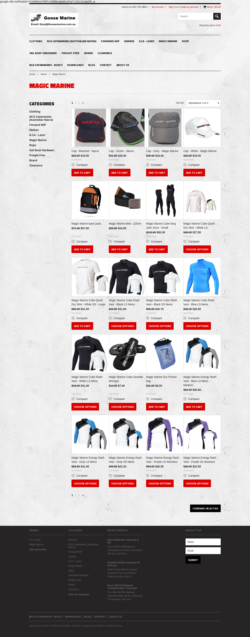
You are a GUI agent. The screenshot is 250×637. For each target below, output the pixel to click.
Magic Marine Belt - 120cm (125, 223)
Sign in (172, 7)
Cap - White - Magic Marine (200, 151)
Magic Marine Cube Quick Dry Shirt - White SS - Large (88, 302)
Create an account (188, 7)
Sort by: (180, 102)
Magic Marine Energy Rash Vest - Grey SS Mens (125, 459)
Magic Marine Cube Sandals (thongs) (126, 379)
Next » (83, 496)
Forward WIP (110, 41)
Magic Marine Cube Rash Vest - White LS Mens (86, 379)
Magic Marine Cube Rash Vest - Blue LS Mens (198, 302)
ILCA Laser (35, 539)
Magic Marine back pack (86, 223)
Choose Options (197, 249)
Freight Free (70, 53)
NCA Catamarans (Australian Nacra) (71, 41)
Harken (129, 41)
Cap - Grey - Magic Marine (162, 151)
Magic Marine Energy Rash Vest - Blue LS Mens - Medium (199, 381)
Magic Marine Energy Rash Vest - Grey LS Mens (87, 459)
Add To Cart (82, 173)
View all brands (37, 549)
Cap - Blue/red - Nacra (85, 151)
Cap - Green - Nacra (121, 151)
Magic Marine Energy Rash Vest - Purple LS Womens (162, 459)
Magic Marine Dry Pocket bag (161, 379)
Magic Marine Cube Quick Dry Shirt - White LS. (199, 225)
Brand (88, 53)
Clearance (105, 53)
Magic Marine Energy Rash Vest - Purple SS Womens (199, 459)
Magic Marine (168, 41)
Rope (185, 41)
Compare (82, 164)
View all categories (78, 594)
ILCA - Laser (146, 41)
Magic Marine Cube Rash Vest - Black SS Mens (161, 302)
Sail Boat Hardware (43, 53)
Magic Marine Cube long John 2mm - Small (161, 225)
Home (32, 74)
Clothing (35, 41)
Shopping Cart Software (93, 626)
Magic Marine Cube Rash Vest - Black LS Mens (124, 302)
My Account (158, 7)
